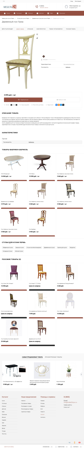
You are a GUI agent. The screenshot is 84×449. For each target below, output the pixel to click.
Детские (4, 408)
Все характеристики (69, 64)
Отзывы (43, 403)
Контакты (43, 416)
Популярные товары (26, 403)
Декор (3, 427)
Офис (3, 411)
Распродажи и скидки (26, 405)
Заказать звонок (44, 7)
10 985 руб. (42, 177)
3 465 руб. (42, 233)
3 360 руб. (70, 205)
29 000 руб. (14, 342)
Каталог (42, 414)
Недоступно (49, 105)
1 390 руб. (60, 384)
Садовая (4, 419)
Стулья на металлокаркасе (34, 247)
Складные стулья (7, 250)
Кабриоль (68, 67)
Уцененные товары (25, 411)
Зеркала (4, 425)
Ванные (4, 416)
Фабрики (43, 405)
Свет (3, 422)
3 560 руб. (14, 233)
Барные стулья (20, 247)
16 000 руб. (70, 315)
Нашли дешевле (24, 105)
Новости (43, 411)
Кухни (3, 400)
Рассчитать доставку (37, 105)
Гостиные (4, 403)
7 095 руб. (42, 315)
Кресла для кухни (62, 247)
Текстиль (4, 433)
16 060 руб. (14, 177)
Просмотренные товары (53, 356)
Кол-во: (7, 105)
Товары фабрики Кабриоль (15, 149)
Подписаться (23, 99)
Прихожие (4, 414)
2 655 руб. (33, 384)
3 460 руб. (42, 205)
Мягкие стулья (19, 250)
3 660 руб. (70, 177)
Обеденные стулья (8, 247)
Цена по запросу (34, 286)
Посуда (3, 430)
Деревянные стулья (49, 247)
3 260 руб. (70, 287)
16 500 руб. (14, 287)
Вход (72, 1)
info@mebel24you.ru (70, 402)
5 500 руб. (8, 384)
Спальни (4, 405)
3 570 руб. (14, 205)
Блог (42, 408)
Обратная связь (8, 446)
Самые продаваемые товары (32, 356)
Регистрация (78, 1)
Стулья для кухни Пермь (14, 242)
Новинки (23, 400)
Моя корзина (75, 6)
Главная (42, 400)
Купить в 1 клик (61, 99)
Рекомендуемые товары (27, 408)
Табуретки (72, 247)
